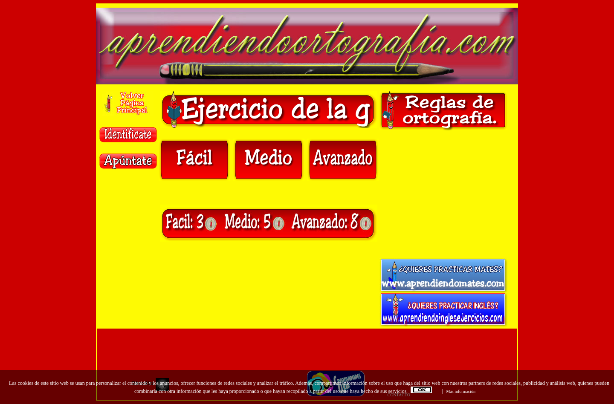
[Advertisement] (443, 194)
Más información (460, 391)
